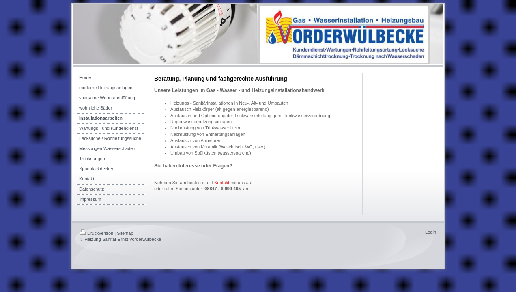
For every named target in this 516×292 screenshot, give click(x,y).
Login (430, 232)
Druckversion (96, 233)
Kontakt (221, 182)
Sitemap (125, 233)
